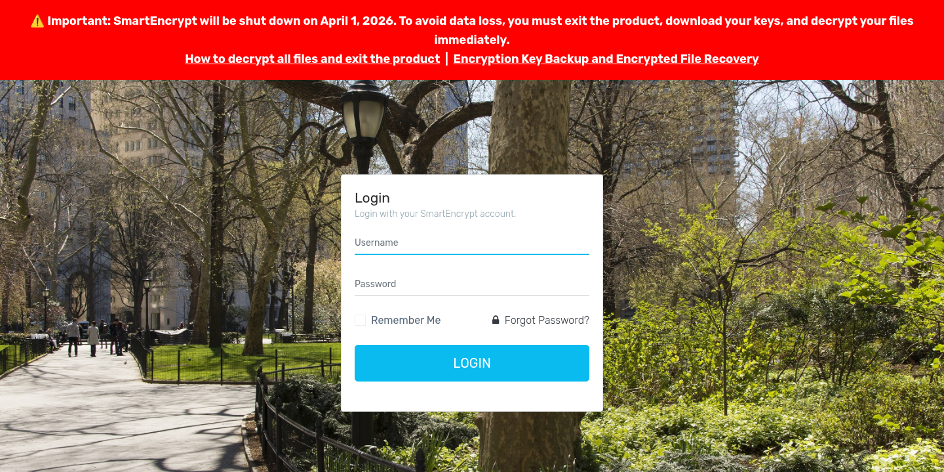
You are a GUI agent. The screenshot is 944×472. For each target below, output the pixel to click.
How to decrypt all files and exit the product (312, 59)
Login (472, 363)
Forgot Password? (540, 320)
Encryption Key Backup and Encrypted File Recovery (605, 59)
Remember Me (406, 320)
